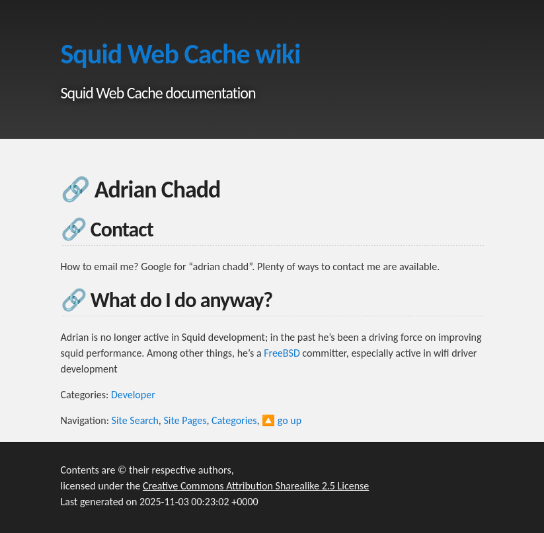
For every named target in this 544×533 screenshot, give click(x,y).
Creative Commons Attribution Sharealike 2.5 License (256, 486)
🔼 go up (281, 420)
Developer (133, 394)
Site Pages (184, 420)
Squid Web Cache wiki (181, 54)
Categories (234, 420)
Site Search (135, 420)
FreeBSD (282, 353)
